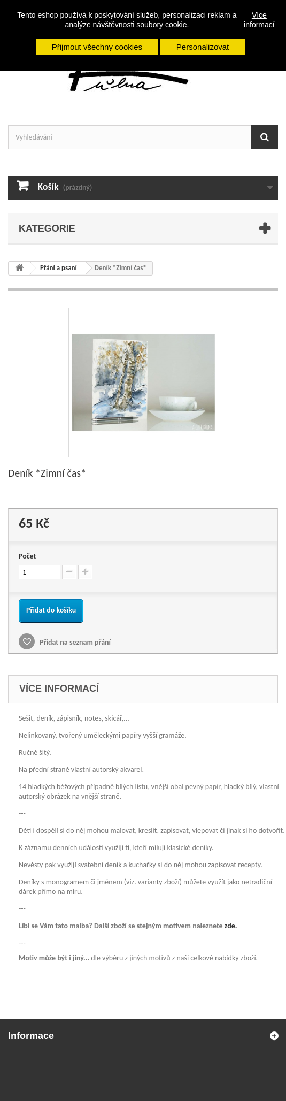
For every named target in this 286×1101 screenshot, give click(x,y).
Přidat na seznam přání (74, 642)
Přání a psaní (58, 268)
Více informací (259, 20)
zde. (231, 925)
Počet (27, 556)
